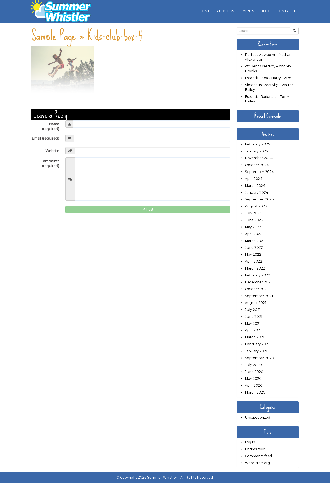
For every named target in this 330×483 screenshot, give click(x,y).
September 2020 (259, 358)
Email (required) (45, 138)
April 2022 (253, 261)
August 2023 (256, 206)
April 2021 (253, 330)
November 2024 (259, 158)
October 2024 (257, 165)
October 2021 (256, 289)
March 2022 (255, 268)
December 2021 (258, 282)
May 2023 (253, 227)
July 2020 (253, 365)
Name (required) (50, 126)
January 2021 (256, 351)
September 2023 (259, 199)
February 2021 (257, 344)
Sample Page (53, 35)
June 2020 (254, 372)
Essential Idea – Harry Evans (268, 78)
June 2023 (254, 220)
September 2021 (259, 296)
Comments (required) (50, 163)
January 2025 (256, 151)
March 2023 (255, 241)
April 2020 (253, 385)
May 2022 (253, 255)
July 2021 (253, 310)
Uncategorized (257, 417)
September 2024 (259, 172)
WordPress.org (257, 463)
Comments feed (258, 456)
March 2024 (255, 186)
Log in (250, 442)
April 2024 (253, 179)
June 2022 (254, 248)
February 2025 (257, 144)
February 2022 (257, 275)
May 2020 (253, 379)
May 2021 (253, 324)
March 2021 (254, 337)
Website (52, 151)
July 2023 (253, 213)
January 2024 (256, 193)
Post (147, 209)
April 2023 (253, 234)
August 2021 (255, 303)
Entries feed (255, 449)
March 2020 (255, 392)
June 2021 (253, 317)
